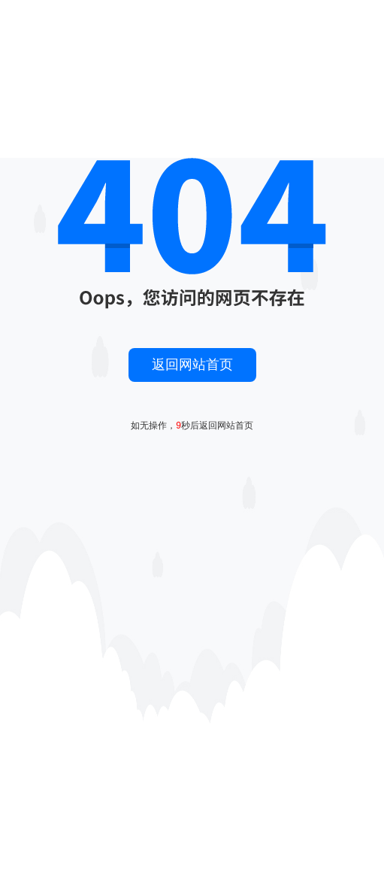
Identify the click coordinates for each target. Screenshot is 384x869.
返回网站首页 (192, 364)
